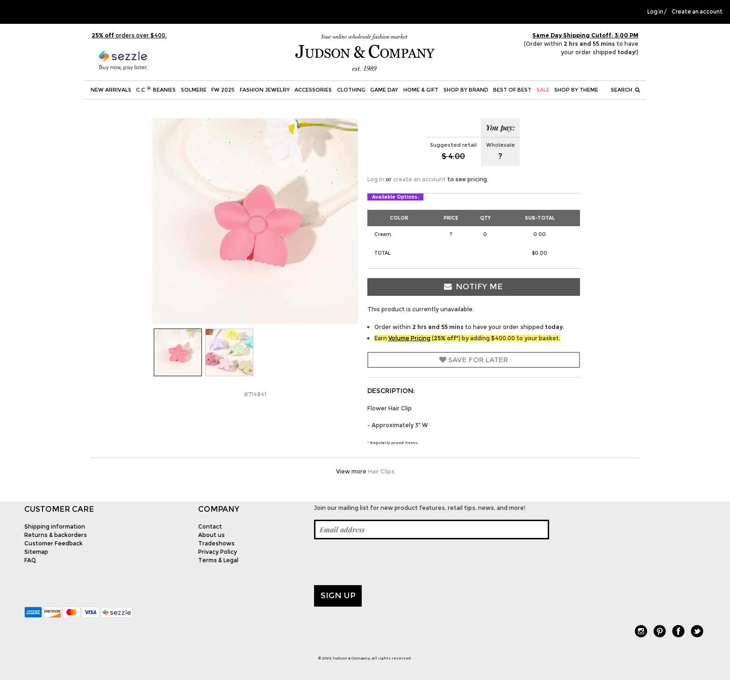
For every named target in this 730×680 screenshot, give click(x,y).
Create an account (697, 11)
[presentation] (385, 562)
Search (625, 89)
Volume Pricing (409, 338)
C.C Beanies (156, 89)
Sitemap (36, 551)
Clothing (351, 89)
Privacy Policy (217, 551)
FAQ (30, 560)
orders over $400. (129, 35)
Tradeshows (216, 543)
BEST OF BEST (512, 89)
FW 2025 (223, 89)
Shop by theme (576, 89)
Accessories (313, 89)
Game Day (384, 89)
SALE (543, 89)
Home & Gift (420, 89)
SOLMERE (194, 89)
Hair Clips (381, 471)
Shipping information (54, 526)
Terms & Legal (218, 560)
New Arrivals (111, 89)
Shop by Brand (466, 89)
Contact (210, 526)
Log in (655, 11)
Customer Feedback (53, 543)
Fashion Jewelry (265, 89)
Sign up (338, 595)
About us (211, 534)
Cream (382, 234)
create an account (419, 179)
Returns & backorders (55, 534)
